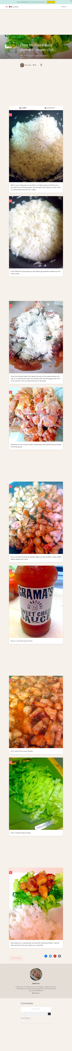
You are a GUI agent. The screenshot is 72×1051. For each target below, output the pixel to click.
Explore (7, 37)
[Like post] (41, 65)
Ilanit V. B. (36, 983)
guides (13, 37)
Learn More (51, 2)
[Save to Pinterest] (55, 956)
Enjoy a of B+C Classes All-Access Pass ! (31, 2)
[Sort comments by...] (27, 1018)
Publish (49, 1014)
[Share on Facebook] (45, 956)
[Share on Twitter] (50, 956)
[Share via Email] (59, 956)
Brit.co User (28, 65)
